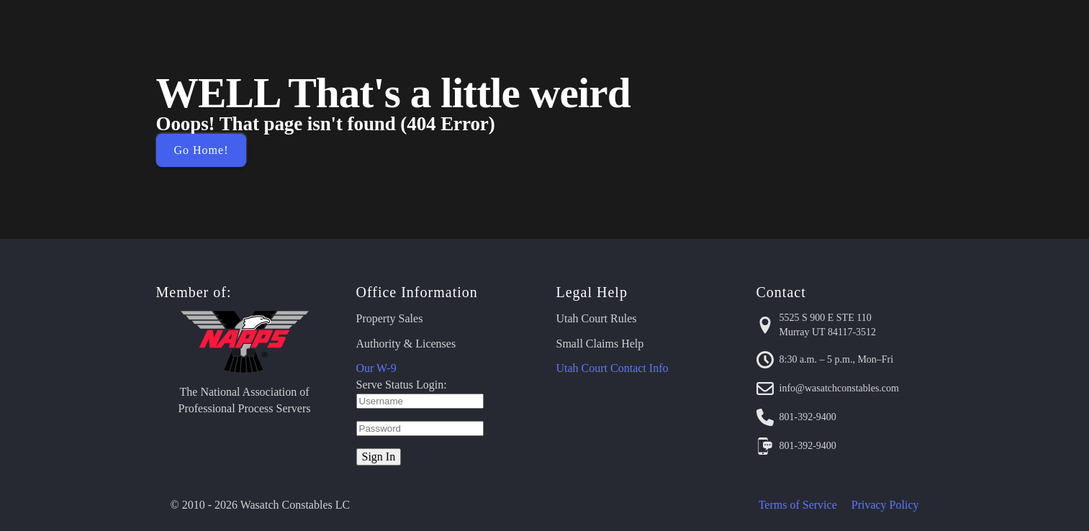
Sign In (379, 456)
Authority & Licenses (406, 343)
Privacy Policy (885, 505)
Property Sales (389, 318)
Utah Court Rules (596, 318)
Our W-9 (376, 368)
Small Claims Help (600, 343)
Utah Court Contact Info (612, 368)
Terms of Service (798, 505)
